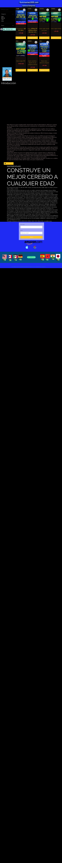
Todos (2, 16)
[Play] (4, 29)
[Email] (31, 233)
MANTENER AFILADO (14, 166)
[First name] (31, 227)
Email (21, 230)
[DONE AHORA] (31, 257)
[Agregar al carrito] (21, 38)
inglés (2, 19)
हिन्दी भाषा (3, 18)
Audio (2, 21)
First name (22, 224)
